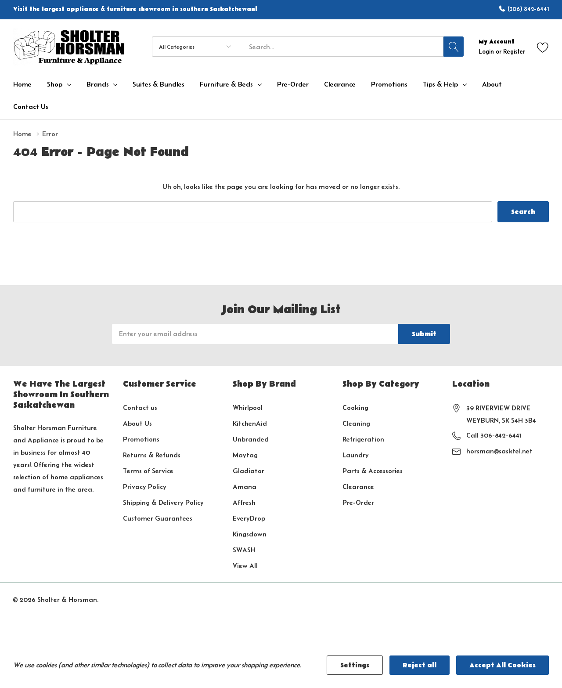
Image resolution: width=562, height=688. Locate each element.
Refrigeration (363, 439)
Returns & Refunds (151, 455)
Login (487, 51)
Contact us (140, 407)
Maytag (245, 455)
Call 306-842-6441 (494, 435)
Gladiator (248, 470)
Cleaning (356, 423)
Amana (244, 486)
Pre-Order (358, 502)
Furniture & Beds (226, 84)
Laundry (355, 455)
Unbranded (251, 439)
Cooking (355, 407)
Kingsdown (250, 534)
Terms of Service (148, 470)
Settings (354, 665)
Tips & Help (440, 84)
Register (514, 51)
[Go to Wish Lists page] (543, 46)
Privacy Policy (144, 486)
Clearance (358, 486)
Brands (97, 84)
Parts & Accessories (372, 470)
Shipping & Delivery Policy (163, 502)
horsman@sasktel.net (499, 451)
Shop (54, 84)
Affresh (244, 502)
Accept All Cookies (502, 665)
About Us (137, 423)
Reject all (419, 665)
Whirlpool (248, 407)
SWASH (244, 550)
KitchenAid (250, 423)
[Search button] (453, 46)
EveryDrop (249, 518)
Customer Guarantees (157, 518)
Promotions (141, 439)
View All (245, 565)
